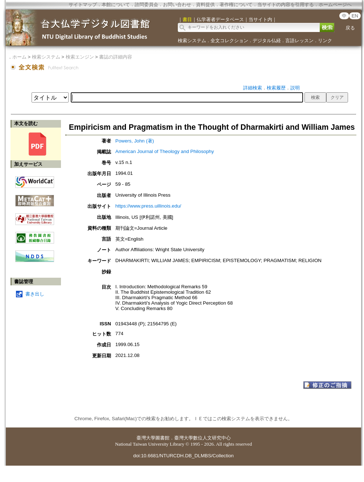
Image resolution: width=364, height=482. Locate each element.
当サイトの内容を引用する (285, 4)
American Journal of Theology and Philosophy (164, 151)
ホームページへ (335, 4)
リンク (325, 40)
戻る (350, 28)
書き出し (34, 294)
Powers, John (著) (134, 141)
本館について (116, 4)
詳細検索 (252, 88)
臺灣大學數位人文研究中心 (202, 438)
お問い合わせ (177, 4)
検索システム (192, 40)
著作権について (236, 4)
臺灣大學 (145, 438)
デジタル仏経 (267, 40)
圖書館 (162, 438)
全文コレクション (229, 40)
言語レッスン (299, 40)
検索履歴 (276, 88)
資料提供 (205, 4)
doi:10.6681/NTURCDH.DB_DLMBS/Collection (183, 455)
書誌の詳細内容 (115, 57)
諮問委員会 (146, 4)
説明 (295, 88)
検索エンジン (80, 57)
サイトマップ (83, 4)
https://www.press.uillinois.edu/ (148, 206)
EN (355, 16)
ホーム (19, 57)
